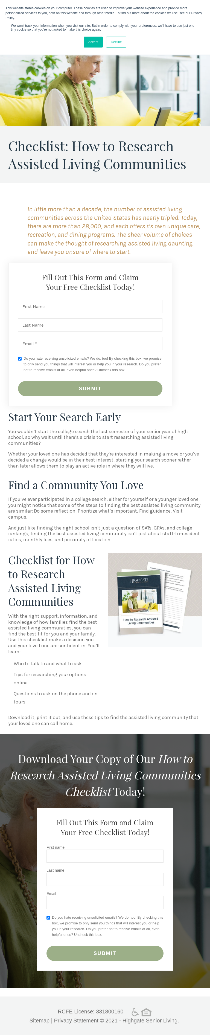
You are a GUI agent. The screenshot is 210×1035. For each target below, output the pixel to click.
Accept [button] (93, 42)
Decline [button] (116, 42)
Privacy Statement (76, 1021)
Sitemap (39, 1021)
